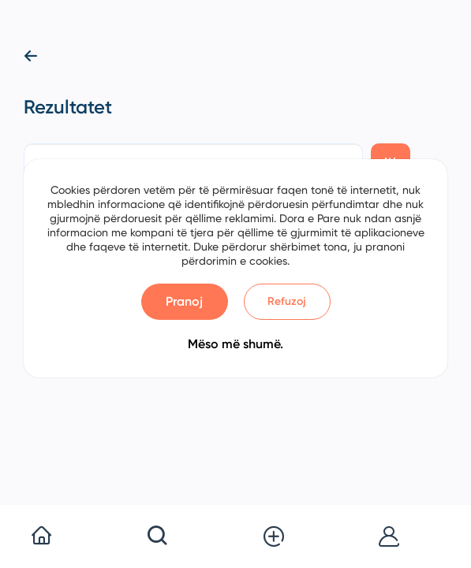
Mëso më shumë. (235, 343)
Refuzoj (286, 301)
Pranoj (184, 301)
